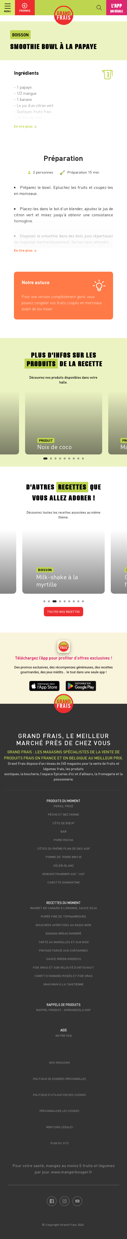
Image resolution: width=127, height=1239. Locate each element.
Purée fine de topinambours (63, 916)
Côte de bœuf (63, 823)
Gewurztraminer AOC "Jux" (63, 874)
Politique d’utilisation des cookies (59, 1095)
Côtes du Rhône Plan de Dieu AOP (63, 848)
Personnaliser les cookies (59, 1111)
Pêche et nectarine (63, 814)
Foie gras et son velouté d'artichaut (63, 967)
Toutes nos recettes (63, 612)
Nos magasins (59, 1062)
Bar (64, 831)
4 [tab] (61, 460)
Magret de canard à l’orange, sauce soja (63, 908)
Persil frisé (63, 806)
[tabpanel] (63, 422)
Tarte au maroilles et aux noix (64, 942)
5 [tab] (66, 460)
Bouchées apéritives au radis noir (63, 925)
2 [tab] (52, 460)
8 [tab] (79, 460)
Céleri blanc (63, 865)
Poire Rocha (63, 840)
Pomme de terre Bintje (64, 857)
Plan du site (59, 1143)
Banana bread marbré (63, 933)
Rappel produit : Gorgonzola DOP (63, 1010)
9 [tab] (84, 460)
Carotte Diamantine (63, 882)
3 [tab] (57, 460)
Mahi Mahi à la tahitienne (64, 984)
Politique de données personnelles (59, 1079)
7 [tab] (75, 460)
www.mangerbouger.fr (71, 1171)
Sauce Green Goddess (63, 959)
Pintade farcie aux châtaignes (63, 950)
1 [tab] (45, 460)
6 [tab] (70, 460)
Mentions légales (59, 1127)
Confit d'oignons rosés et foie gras (63, 976)
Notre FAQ (64, 1035)
